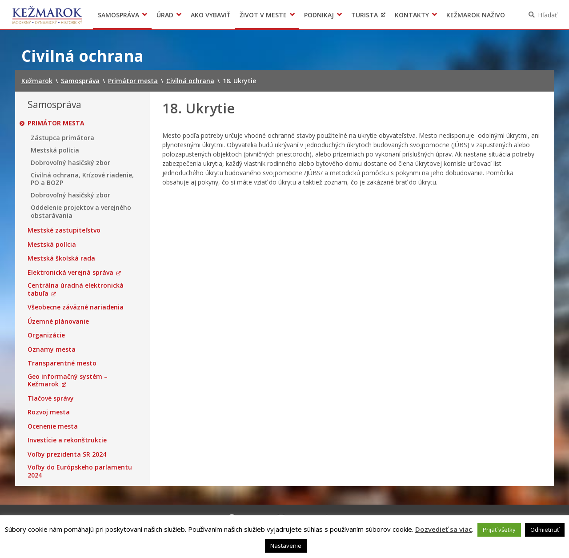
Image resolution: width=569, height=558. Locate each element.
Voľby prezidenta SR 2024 (67, 454)
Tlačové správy (51, 398)
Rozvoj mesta (49, 412)
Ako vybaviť (210, 15)
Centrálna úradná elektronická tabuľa (76, 289)
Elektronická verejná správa (70, 273)
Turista (364, 15)
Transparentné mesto (62, 363)
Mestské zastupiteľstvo (64, 230)
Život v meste (263, 15)
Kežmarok (47, 14)
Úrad (164, 15)
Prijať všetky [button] (499, 530)
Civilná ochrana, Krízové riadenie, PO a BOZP (82, 179)
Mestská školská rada (61, 258)
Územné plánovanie (58, 321)
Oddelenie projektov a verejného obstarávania (81, 211)
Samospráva (118, 15)
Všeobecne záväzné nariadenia (76, 307)
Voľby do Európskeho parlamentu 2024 (80, 471)
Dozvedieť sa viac (443, 529)
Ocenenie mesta (53, 426)
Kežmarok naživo (475, 15)
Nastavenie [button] (285, 546)
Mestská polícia (55, 150)
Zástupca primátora (62, 138)
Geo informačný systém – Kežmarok (68, 380)
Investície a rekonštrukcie (67, 440)
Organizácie (46, 335)
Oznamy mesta (52, 349)
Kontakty (412, 15)
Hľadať (547, 15)
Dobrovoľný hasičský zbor (70, 163)
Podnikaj (319, 15)
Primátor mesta (56, 123)
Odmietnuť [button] (544, 530)
